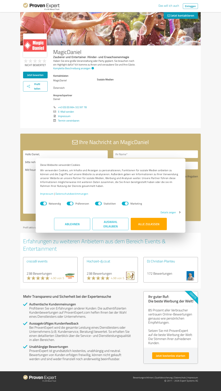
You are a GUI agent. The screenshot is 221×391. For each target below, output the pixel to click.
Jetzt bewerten (35, 75)
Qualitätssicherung (163, 377)
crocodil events (37, 261)
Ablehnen (72, 226)
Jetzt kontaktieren (180, 15)
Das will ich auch (168, 6)
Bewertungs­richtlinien (143, 377)
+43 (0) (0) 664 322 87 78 (72, 107)
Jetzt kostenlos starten (170, 355)
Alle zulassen (148, 226)
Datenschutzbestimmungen (85, 195)
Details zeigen (154, 214)
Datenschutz (180, 377)
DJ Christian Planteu (161, 261)
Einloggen (190, 6)
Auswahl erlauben (110, 225)
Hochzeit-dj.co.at (98, 261)
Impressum (61, 195)
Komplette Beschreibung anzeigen (73, 68)
